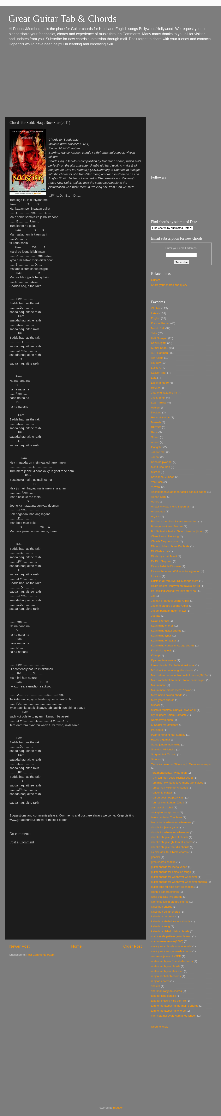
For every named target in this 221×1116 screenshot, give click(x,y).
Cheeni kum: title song (165, 536)
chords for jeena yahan (165, 827)
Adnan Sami (158, 496)
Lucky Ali (156, 367)
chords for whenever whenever (170, 832)
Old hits (156, 308)
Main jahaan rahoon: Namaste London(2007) (179, 675)
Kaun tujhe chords (162, 625)
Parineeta (157, 729)
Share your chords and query (169, 284)
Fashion (156, 576)
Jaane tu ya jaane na (164, 392)
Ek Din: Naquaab (161, 561)
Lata (153, 377)
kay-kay (156, 362)
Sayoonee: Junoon (162, 476)
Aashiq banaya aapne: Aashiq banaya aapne (179, 491)
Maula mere (158, 685)
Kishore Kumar (160, 323)
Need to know (159, 1026)
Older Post (132, 946)
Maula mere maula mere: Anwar (171, 690)
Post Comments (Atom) (40, 954)
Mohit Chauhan (160, 467)
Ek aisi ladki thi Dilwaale (166, 566)
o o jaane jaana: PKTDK (166, 956)
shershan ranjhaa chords (166, 991)
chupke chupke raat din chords (170, 847)
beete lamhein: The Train (166, 817)
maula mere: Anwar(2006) (167, 941)
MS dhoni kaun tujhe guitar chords (172, 670)
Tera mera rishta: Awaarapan (169, 772)
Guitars (155, 279)
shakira (155, 986)
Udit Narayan (159, 338)
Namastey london (162, 719)
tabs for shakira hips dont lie (168, 1000)
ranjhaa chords (160, 981)
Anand (155, 442)
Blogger (118, 1107)
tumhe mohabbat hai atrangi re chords (174, 1005)
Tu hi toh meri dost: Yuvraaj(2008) (172, 777)
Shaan (155, 437)
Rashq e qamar (160, 739)
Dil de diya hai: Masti (164, 556)
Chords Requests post (165, 541)
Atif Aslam (157, 357)
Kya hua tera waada (163, 660)
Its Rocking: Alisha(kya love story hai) (174, 590)
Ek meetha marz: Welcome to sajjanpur (175, 571)
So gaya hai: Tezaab (163, 754)
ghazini (155, 857)
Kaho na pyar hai (161, 462)
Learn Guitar (159, 402)
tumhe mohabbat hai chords (168, 1010)
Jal (153, 595)
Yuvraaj (155, 486)
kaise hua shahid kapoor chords (171, 921)
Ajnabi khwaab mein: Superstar (170, 506)
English (155, 318)
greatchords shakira (163, 862)
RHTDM (156, 427)
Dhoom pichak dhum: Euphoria (170, 546)
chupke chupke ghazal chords (169, 837)
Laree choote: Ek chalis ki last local (173, 665)
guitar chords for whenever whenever (174, 876)
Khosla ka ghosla (161, 650)
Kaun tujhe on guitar (163, 640)
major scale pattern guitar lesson (171, 936)
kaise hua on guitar (163, 916)
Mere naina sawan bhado (167, 695)
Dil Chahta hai (160, 551)
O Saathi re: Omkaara (164, 724)
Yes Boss (157, 481)
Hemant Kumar (160, 417)
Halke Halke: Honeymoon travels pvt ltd (175, 585)
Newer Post (19, 946)
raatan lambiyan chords (165, 966)
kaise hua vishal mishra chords (170, 931)
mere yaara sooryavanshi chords (171, 951)
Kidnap (155, 655)
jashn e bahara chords (165, 891)
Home (76, 946)
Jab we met (158, 452)
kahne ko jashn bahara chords (170, 901)
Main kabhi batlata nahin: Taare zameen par (178, 680)
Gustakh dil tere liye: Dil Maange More (174, 580)
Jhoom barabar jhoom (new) (168, 610)
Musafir (155, 705)
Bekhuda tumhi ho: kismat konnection (174, 521)
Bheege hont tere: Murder (167, 526)
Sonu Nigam (158, 342)
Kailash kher (158, 372)
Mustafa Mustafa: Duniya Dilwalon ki (173, 709)
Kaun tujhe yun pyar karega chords (172, 645)
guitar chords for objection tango (171, 871)
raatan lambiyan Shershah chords (172, 961)
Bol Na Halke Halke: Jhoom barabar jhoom (177, 531)
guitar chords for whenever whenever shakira (179, 881)
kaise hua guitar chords (165, 911)
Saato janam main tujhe (165, 744)
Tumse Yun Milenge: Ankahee (169, 787)
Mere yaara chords (162, 700)
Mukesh (156, 422)
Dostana (156, 412)
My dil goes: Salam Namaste (169, 714)
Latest (155, 313)
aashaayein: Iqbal (162, 807)
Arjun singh (158, 511)
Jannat (155, 457)
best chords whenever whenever (171, 822)
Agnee (155, 501)
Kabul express (160, 620)
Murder (155, 471)
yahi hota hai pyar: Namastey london (173, 1015)
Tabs (154, 333)
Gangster (157, 447)
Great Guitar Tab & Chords (62, 18)
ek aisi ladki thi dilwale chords (169, 852)
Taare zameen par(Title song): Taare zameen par (181, 764)
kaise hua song (160, 926)
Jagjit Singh (158, 397)
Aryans (155, 516)
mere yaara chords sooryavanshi (171, 946)
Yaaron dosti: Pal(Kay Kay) (167, 797)
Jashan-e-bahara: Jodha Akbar (170, 600)
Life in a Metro (160, 382)
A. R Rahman (159, 352)
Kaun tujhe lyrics (161, 635)
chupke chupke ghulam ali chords (171, 842)
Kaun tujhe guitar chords (166, 630)
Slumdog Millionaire (163, 749)
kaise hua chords (161, 906)
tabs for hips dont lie (163, 995)
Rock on (156, 387)
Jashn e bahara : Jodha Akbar (169, 605)
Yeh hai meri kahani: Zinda (167, 802)
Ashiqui (155, 407)
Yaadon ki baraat (161, 792)
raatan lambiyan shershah (167, 971)
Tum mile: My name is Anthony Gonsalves (177, 782)
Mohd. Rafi (158, 328)
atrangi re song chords (165, 812)
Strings (155, 759)
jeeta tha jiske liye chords (166, 896)
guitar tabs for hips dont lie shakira (172, 886)
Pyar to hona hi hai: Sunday (168, 734)
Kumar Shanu (159, 347)
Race (154, 432)
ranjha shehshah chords (166, 976)
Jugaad (155, 615)
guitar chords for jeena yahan (169, 866)
